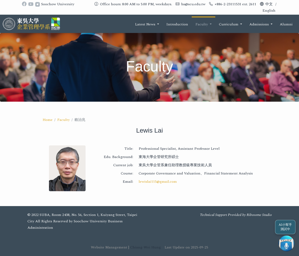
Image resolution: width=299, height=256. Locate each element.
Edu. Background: (118, 157)
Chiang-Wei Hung (145, 247)
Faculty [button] (202, 24)
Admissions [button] (259, 24)
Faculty (63, 120)
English (268, 10)
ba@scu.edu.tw (193, 4)
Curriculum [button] (229, 24)
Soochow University (57, 4)
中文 (269, 4)
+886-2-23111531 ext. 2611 (235, 4)
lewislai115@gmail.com (158, 181)
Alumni (286, 24)
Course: (127, 173)
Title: (128, 148)
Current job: (123, 165)
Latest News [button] (145, 24)
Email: (128, 181)
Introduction (177, 24)
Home (48, 120)
